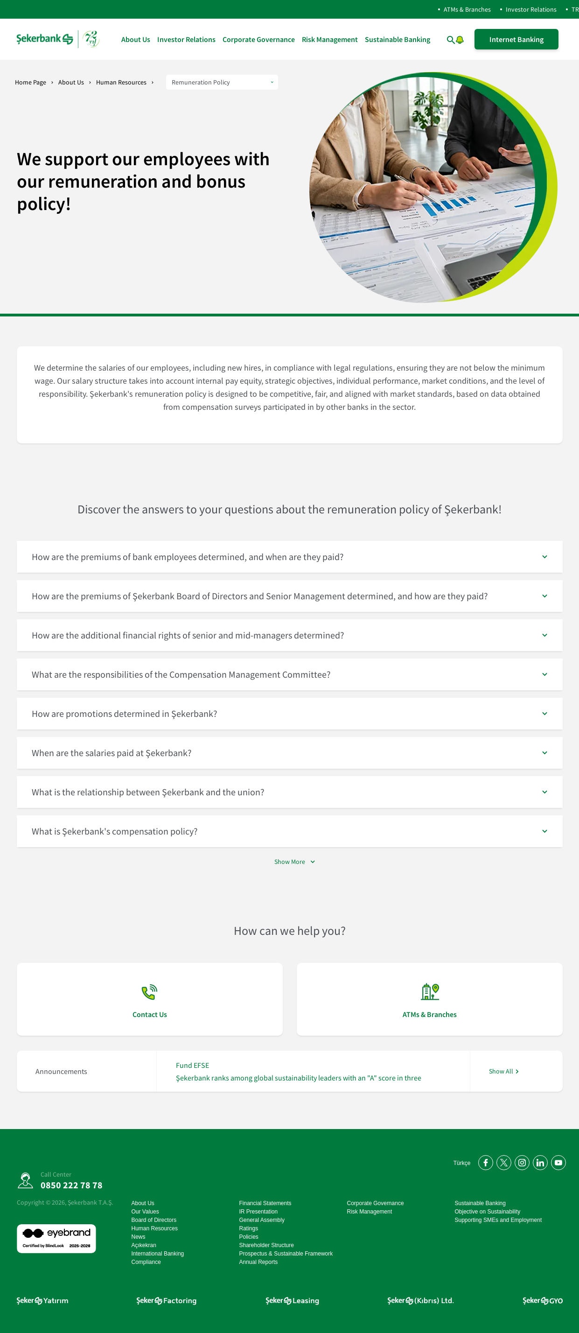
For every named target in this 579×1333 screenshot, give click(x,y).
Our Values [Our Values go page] (145, 1211)
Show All (501, 1071)
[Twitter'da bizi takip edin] (502, 1161)
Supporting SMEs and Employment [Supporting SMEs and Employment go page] (498, 1220)
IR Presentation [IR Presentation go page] (258, 1211)
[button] (460, 38)
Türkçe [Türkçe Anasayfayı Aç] (462, 1163)
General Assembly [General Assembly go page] (262, 1220)
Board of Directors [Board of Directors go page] (154, 1220)
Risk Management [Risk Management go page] (330, 39)
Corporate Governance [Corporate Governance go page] (259, 39)
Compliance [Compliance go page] (146, 1262)
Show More (289, 861)
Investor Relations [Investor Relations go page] (186, 39)
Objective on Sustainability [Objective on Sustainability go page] (488, 1211)
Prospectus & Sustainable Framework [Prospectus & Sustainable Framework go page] (286, 1253)
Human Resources (121, 82)
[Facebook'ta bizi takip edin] (484, 1161)
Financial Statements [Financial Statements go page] (265, 1203)
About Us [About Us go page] (135, 39)
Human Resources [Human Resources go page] (155, 1228)
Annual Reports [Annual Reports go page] (258, 1262)
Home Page (30, 82)
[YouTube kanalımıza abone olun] (557, 1161)
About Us (71, 82)
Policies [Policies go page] (248, 1237)
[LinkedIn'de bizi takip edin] (538, 1161)
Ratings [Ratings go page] (248, 1228)
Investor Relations (531, 9)
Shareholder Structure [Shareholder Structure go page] (266, 1245)
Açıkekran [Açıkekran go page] (144, 1245)
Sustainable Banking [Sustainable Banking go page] (397, 39)
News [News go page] (139, 1237)
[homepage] (59, 39)
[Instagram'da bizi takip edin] (520, 1161)
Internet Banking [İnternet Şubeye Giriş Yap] (516, 39)
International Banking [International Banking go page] (158, 1253)
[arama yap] (441, 39)
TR (575, 9)
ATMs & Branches (467, 9)
